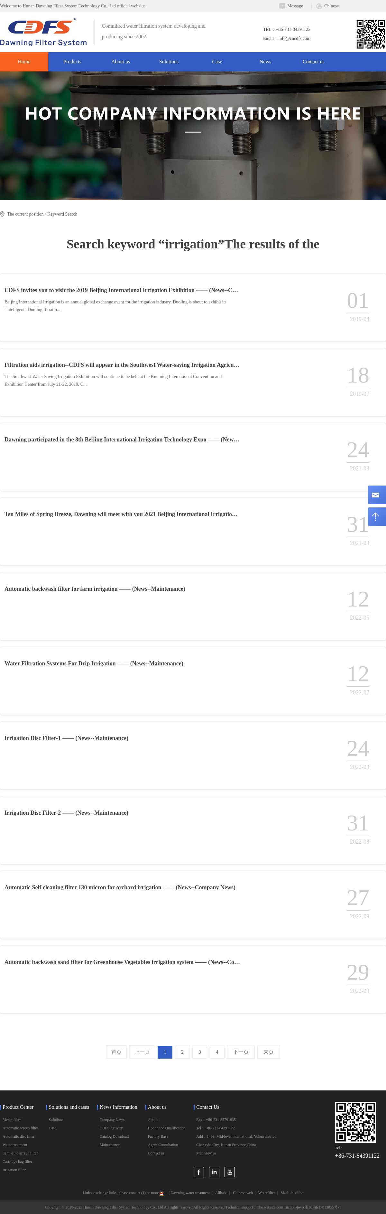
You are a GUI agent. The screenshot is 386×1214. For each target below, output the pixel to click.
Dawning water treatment (190, 1193)
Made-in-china (291, 1193)
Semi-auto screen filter (20, 1153)
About (153, 1119)
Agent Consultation (163, 1145)
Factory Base (158, 1136)
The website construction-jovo (280, 1207)
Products (72, 61)
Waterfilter (266, 1193)
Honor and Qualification (167, 1128)
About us (120, 61)
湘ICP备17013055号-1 (323, 1207)
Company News (112, 1119)
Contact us (314, 61)
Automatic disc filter (18, 1136)
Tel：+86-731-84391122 (215, 1128)
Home (24, 61)
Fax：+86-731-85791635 (216, 1119)
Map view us (206, 1153)
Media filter (12, 1119)
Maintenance (110, 1145)
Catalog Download (114, 1136)
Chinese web (243, 1193)
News (265, 61)
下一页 (241, 1052)
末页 (268, 1052)
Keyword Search (62, 214)
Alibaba (221, 1193)
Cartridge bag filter (17, 1161)
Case (217, 61)
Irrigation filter (14, 1170)
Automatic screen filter (20, 1128)
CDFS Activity (111, 1128)
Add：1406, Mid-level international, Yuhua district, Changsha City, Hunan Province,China (236, 1140)
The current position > (27, 214)
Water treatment (15, 1145)
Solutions (169, 61)
